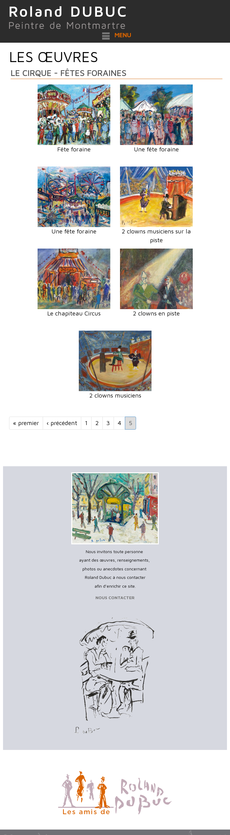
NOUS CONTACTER (115, 597)
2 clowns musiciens (115, 395)
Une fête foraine (156, 149)
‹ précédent (62, 422)
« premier (26, 422)
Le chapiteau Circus (74, 313)
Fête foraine (74, 149)
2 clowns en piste (156, 313)
